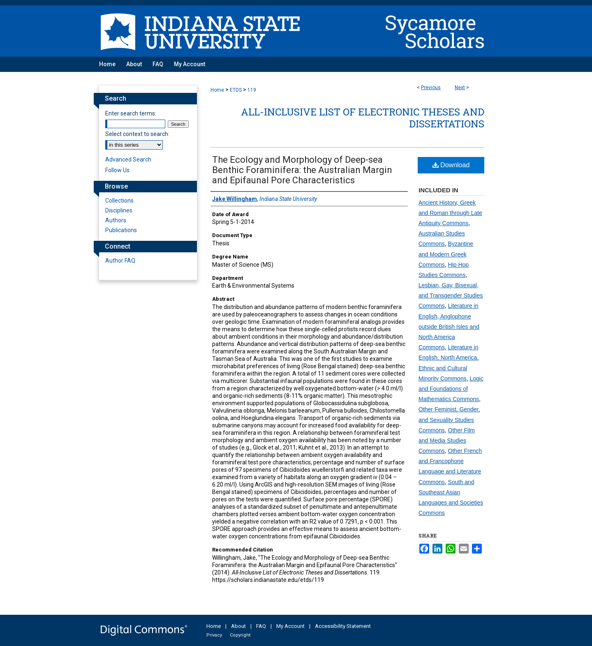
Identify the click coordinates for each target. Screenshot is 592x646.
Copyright (240, 635)
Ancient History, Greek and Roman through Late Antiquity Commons (450, 212)
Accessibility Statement (343, 626)
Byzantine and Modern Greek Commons (446, 254)
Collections (119, 200)
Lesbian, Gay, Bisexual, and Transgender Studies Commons (451, 295)
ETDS (236, 90)
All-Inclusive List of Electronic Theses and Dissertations (362, 117)
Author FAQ (120, 260)
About (238, 626)
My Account (290, 626)
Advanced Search (128, 159)
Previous (431, 87)
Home (217, 90)
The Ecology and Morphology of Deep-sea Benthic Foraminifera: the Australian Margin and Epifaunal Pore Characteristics (302, 170)
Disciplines (118, 210)
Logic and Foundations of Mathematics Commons (451, 388)
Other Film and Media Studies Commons (447, 440)
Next (460, 87)
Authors (115, 220)
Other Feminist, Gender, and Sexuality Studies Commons (449, 419)
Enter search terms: (130, 113)
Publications (121, 230)
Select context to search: (137, 134)
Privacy (214, 635)
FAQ (261, 626)
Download (451, 165)
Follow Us (117, 170)
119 (251, 90)
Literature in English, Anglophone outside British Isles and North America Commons (449, 326)
